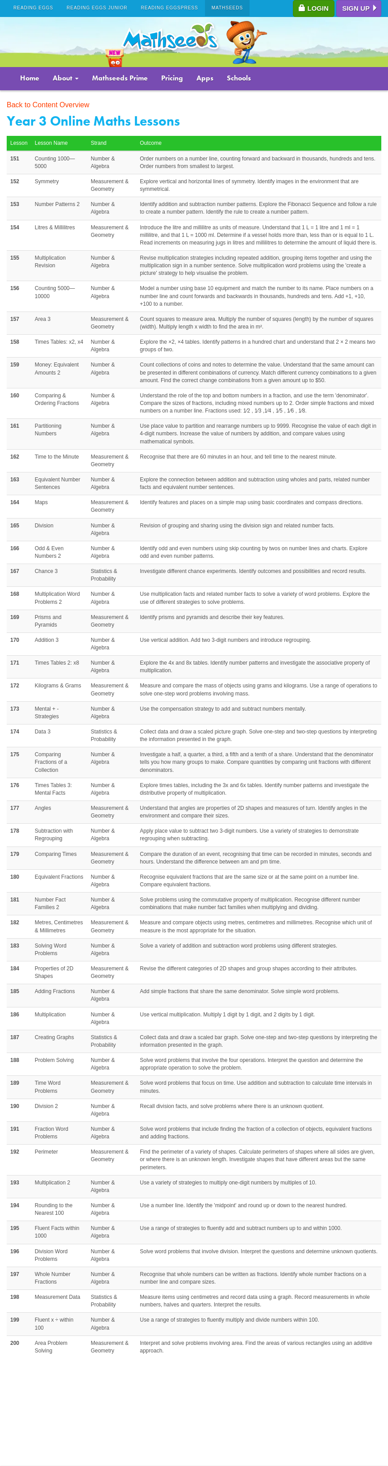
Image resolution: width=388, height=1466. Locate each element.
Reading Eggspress (169, 7)
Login (314, 8)
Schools (239, 78)
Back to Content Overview (48, 105)
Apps (204, 78)
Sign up (360, 8)
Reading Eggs (33, 7)
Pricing (172, 78)
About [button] (66, 78)
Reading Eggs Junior (97, 7)
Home (29, 78)
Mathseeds (227, 7)
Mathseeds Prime (120, 78)
